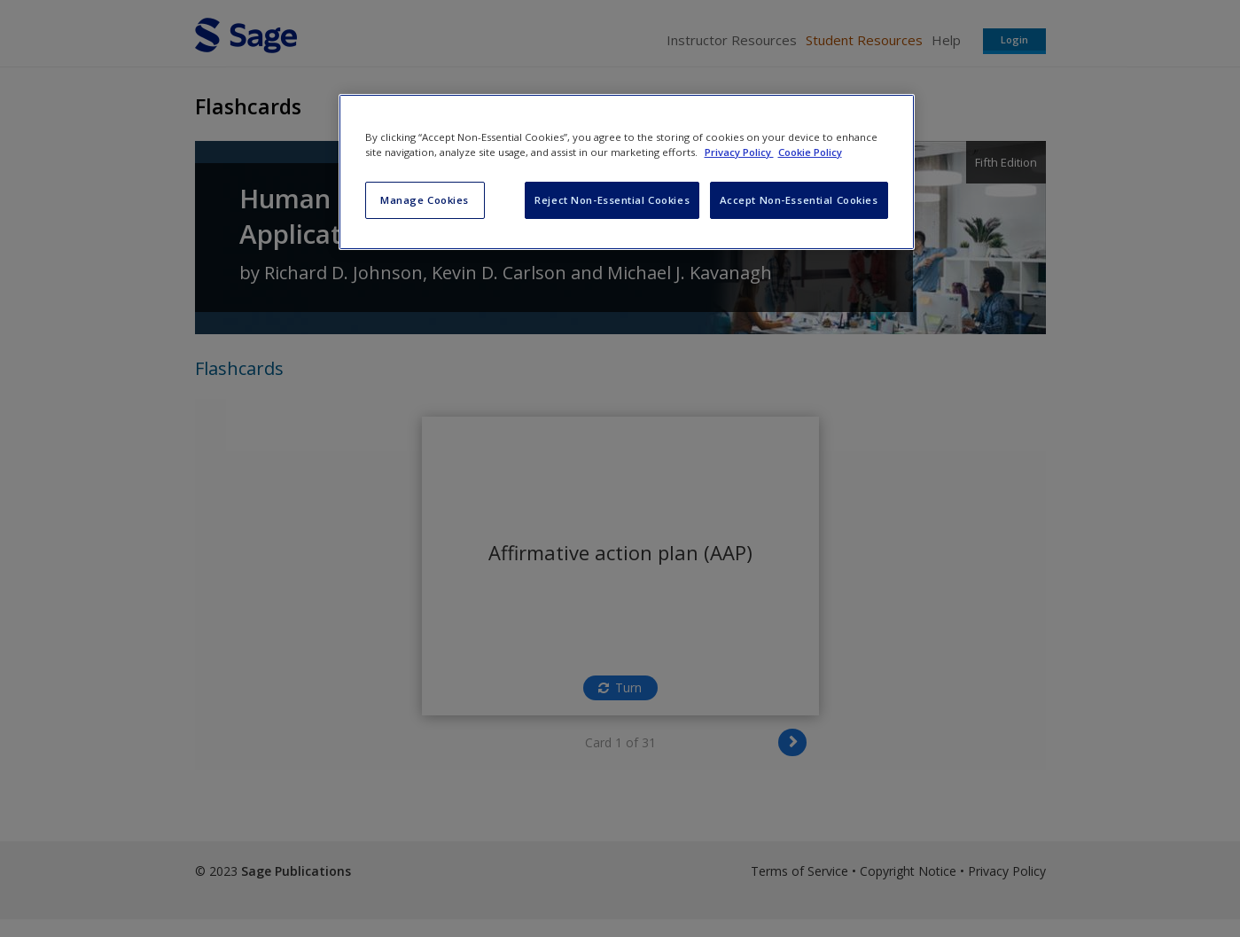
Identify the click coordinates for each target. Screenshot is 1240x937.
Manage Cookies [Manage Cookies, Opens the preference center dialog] (424, 200)
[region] (627, 172)
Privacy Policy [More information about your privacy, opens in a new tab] (739, 152)
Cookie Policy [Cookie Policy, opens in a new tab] (810, 152)
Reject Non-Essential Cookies (612, 200)
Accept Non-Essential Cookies (799, 200)
